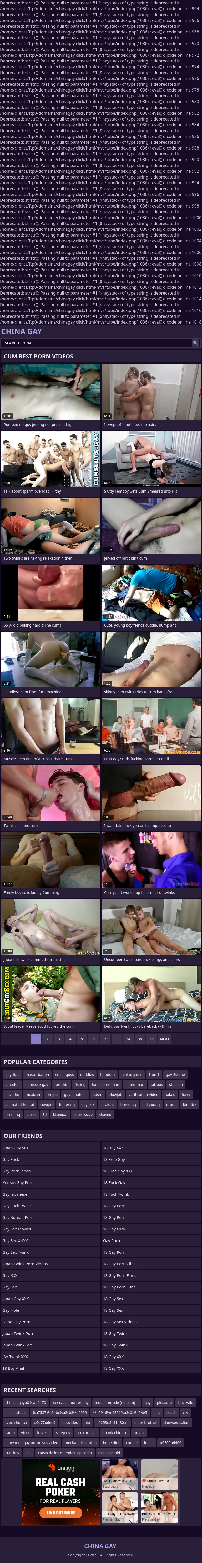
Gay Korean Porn (18, 1217)
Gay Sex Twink (15, 1252)
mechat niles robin (81, 1442)
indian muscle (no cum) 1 (116, 1402)
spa (29, 1452)
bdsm (97, 1094)
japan (31, 1114)
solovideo (70, 1422)
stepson (176, 1084)
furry (186, 1094)
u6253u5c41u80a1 (112, 1422)
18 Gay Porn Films (119, 1275)
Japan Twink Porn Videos (25, 1263)
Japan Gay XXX (15, 1298)
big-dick (190, 1104)
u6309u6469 (170, 1442)
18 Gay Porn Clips (119, 1263)
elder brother (145, 1422)
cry (185, 1412)
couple (132, 1442)
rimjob (52, 1094)
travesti (43, 1432)
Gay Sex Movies (16, 1229)
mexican (33, 1094)
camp (10, 1432)
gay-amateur (75, 1094)
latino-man (134, 1084)
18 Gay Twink (115, 1333)
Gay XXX (9, 1275)
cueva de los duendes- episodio (65, 1452)
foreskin (61, 1084)
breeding (128, 1104)
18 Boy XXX (113, 1147)
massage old (109, 1452)
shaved (105, 1114)
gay (147, 1402)
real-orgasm (131, 1074)
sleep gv (63, 1432)
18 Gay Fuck (114, 1229)
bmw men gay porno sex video (31, 1442)
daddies (87, 1074)
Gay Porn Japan (16, 1171)
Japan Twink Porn (18, 1333)
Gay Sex (9, 1287)
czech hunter (16, 1422)
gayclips (12, 1074)
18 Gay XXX (113, 1356)
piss (156, 1412)
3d (44, 1114)
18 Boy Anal (13, 1368)
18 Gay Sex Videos (120, 1321)
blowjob (115, 1094)
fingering (67, 1104)
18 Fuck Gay (114, 1182)
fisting (80, 1084)
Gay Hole (10, 1310)
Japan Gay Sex (15, 1147)
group (171, 1104)
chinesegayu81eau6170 (25, 1402)
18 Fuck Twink (116, 1194)
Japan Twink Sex (17, 1345)
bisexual (60, 1114)
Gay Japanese (14, 1194)
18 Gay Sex (113, 1298)
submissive (83, 1114)
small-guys (64, 1074)
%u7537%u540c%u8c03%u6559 (60, 1412)
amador (12, 1084)
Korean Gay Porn (18, 1182)
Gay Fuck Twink (16, 1205)
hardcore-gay (36, 1084)
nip (87, 1422)
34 (128, 1038)
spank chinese (115, 1432)
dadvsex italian (176, 1422)
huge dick (111, 1442)
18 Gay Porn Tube (119, 1287)
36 (151, 1038)
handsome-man (105, 1084)
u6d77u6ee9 (44, 1422)
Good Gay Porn (16, 1321)
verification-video (143, 1094)
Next (165, 1038)
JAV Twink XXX (15, 1356)
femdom (107, 1074)
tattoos (157, 1084)
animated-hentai (19, 1104)
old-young (151, 1104)
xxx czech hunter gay (70, 1402)
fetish (149, 1442)
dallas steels (15, 1412)
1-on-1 (153, 1074)
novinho (12, 1094)
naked (170, 1094)
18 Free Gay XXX (118, 1171)
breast (139, 1432)
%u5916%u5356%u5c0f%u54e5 (120, 1412)
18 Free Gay (114, 1159)
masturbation (37, 1074)
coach (171, 1412)
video (26, 1432)
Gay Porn (111, 1240)
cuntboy (12, 1452)
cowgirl (46, 1104)
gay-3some (175, 1074)
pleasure (164, 1402)
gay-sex (87, 1104)
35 (140, 1038)
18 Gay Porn (114, 1205)
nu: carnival (87, 1432)
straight (107, 1104)
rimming (12, 1114)
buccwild (185, 1402)
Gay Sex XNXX (15, 1240)
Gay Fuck (10, 1159)
